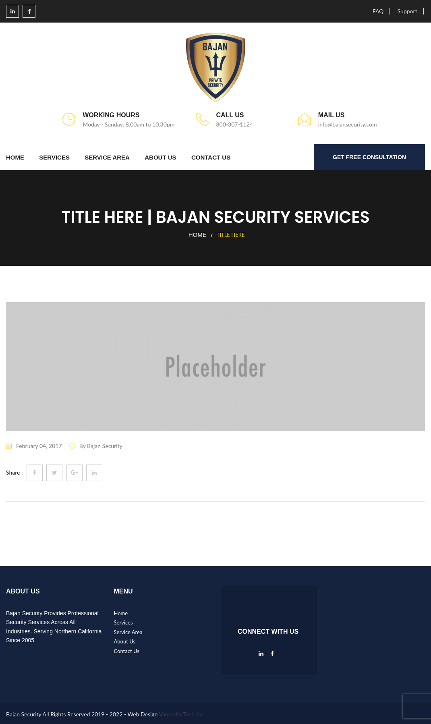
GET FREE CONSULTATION (369, 157)
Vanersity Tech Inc (181, 714)
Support (407, 11)
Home (15, 157)
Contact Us (210, 157)
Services (54, 157)
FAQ (378, 11)
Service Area (107, 157)
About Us (160, 157)
